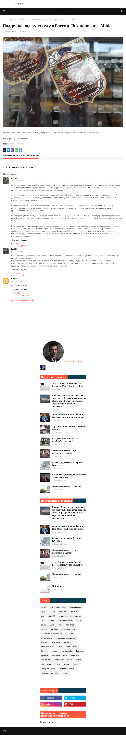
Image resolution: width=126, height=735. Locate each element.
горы (61, 625)
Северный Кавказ (48, 669)
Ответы (16, 243)
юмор (60, 647)
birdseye (44, 629)
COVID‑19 (51, 616)
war (42, 616)
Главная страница (10, 20)
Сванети (76, 664)
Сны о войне (46, 660)
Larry (14, 178)
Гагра (75, 647)
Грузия (43, 607)
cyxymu (8, 32)
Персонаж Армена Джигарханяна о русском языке (69, 475)
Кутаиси (44, 655)
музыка (44, 642)
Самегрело (55, 642)
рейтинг (66, 642)
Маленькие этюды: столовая (66, 486)
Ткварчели (55, 655)
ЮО (42, 664)
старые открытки (48, 647)
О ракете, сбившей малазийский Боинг (68, 428)
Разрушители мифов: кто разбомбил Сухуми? (65, 440)
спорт (53, 612)
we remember (67, 651)
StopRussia (63, 612)
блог (49, 664)
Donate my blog (46, 722)
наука (70, 634)
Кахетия (44, 673)
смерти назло (46, 638)
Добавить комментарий (22, 300)
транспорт (70, 625)
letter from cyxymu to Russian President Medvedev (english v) (67, 385)
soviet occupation (74, 660)
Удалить (24, 240)
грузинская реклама (67, 669)
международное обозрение (70, 616)
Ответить (15, 240)
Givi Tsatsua (22, 138)
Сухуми (44, 612)
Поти (68, 647)
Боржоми (80, 651)
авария (79, 621)
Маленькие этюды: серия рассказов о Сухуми (65, 452)
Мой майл (57, 586)
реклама (55, 651)
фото (43, 621)
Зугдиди (44, 651)
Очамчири (74, 655)
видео (57, 664)
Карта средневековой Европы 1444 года (67, 464)
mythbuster (59, 660)
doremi (14, 279)
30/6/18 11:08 (18, 251)
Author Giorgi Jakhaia (63, 361)
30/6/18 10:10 (18, 181)
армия (43, 625)
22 (4, 731)
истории (65, 673)
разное (51, 621)
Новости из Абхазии (58, 607)
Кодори (66, 664)
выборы (54, 629)
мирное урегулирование (65, 638)
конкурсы (55, 673)
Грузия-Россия (24, 20)
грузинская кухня (68, 629)
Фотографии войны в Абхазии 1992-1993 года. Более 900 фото (67, 416)
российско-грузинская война (53, 634)
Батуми (53, 625)
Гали (65, 655)
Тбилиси (74, 612)
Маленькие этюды (65, 621)
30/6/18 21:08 (18, 281)
